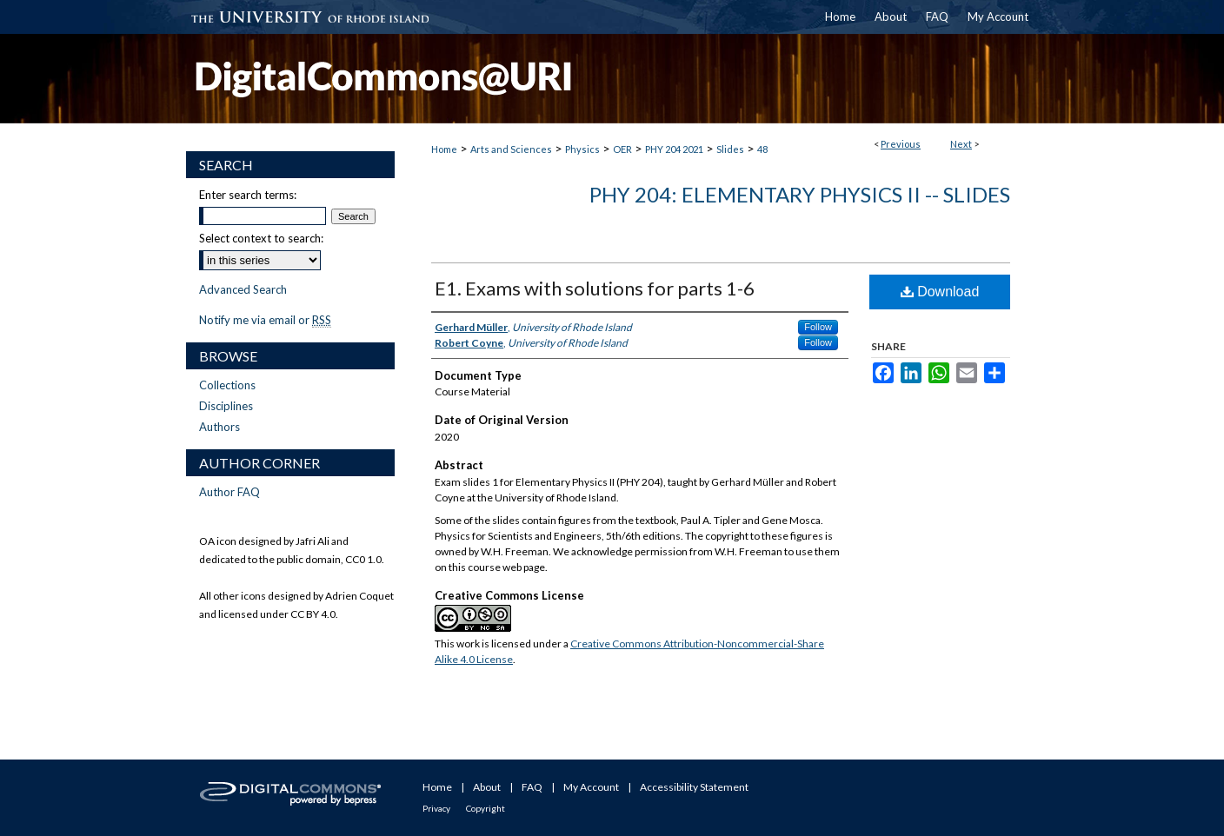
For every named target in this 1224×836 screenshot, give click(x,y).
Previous (901, 143)
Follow (818, 327)
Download (940, 291)
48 (762, 149)
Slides (730, 149)
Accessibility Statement (694, 786)
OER (622, 149)
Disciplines (226, 406)
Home (444, 149)
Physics (582, 149)
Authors (219, 427)
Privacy (436, 808)
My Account (591, 786)
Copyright (485, 808)
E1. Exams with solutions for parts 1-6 (595, 288)
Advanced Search (243, 289)
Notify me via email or (265, 320)
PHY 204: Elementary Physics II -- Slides (799, 194)
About (487, 786)
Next (961, 143)
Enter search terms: (247, 195)
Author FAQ (229, 492)
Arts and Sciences (511, 149)
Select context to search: (261, 238)
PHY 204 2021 (674, 149)
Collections (227, 385)
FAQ (532, 786)
